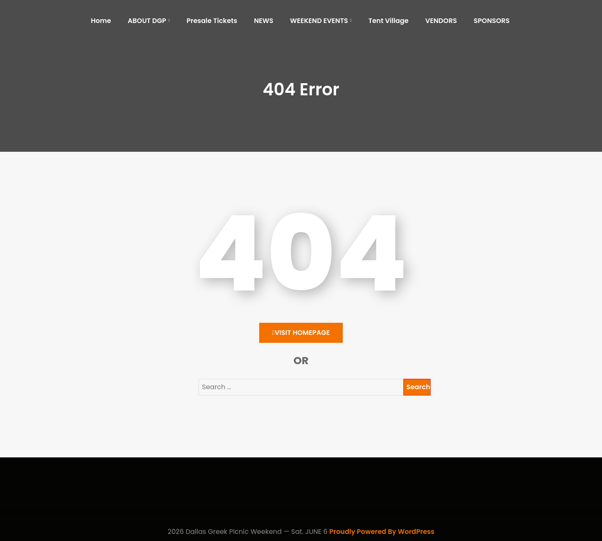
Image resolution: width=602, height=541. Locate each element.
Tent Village (388, 21)
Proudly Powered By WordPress (381, 531)
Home (101, 21)
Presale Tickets (211, 21)
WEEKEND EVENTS (319, 21)
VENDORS (441, 21)
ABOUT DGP (147, 21)
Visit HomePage (301, 332)
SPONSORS (492, 21)
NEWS (263, 21)
